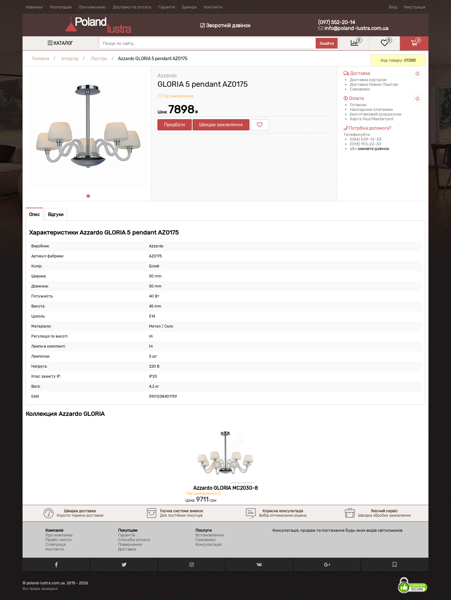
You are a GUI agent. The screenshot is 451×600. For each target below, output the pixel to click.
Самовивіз (205, 539)
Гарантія (166, 7)
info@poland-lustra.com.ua (356, 28)
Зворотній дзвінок (225, 25)
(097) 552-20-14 (336, 22)
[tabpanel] (88, 129)
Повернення (130, 544)
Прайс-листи (58, 539)
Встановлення (209, 535)
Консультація (208, 544)
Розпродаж (61, 7)
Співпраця (55, 544)
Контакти (213, 7)
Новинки (34, 7)
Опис (34, 214)
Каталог (63, 43)
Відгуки (56, 214)
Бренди (189, 7)
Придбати (174, 124)
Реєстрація (414, 7)
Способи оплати (134, 539)
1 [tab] (88, 196)
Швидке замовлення (221, 124)
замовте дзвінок (373, 148)
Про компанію (92, 7)
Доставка (127, 549)
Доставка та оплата (132, 7)
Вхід (393, 7)
